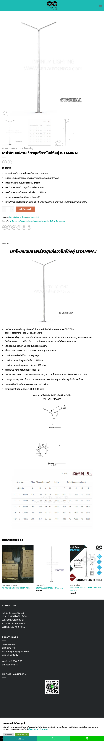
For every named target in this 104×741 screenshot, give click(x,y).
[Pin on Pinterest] (24, 227)
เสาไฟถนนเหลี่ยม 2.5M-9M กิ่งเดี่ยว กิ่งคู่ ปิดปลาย (85, 589)
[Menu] (100, 5)
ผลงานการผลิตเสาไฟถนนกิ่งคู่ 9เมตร (16, 588)
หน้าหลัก (5, 148)
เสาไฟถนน (15, 148)
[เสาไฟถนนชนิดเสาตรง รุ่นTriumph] (52, 564)
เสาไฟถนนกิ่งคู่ (27, 148)
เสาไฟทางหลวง (59, 221)
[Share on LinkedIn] (29, 227)
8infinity (14, 654)
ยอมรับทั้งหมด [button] (22, 735)
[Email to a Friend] (19, 227)
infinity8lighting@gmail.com (15, 651)
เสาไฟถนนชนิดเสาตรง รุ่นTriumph (49, 588)
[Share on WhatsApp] (4, 227)
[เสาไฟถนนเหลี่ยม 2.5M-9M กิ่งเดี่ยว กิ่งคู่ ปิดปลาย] (86, 564)
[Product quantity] (8, 209)
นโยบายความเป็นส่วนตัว (38, 729)
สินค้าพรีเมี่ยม (14, 217)
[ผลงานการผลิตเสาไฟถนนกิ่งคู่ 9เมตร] (18, 564)
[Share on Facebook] (9, 227)
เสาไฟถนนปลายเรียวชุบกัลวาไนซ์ (41, 221)
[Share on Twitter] (14, 227)
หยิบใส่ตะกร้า (25, 209)
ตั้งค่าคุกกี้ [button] (8, 735)
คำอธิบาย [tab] (5, 243)
